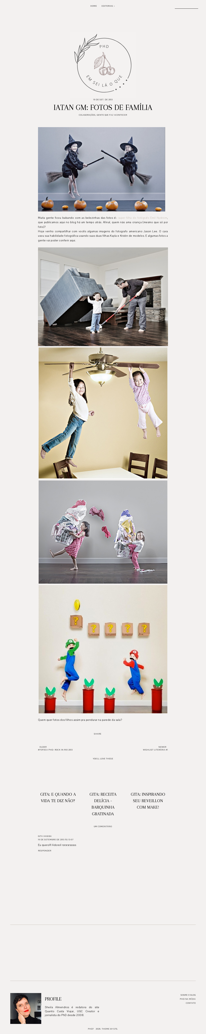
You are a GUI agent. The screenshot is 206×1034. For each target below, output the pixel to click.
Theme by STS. (110, 1029)
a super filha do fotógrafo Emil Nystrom (141, 218)
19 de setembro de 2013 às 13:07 (55, 839)
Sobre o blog (188, 995)
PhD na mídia (188, 999)
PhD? (91, 1029)
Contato (191, 1003)
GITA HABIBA (45, 836)
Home (93, 6)
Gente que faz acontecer (112, 115)
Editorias (107, 6)
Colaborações (87, 115)
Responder (44, 850)
